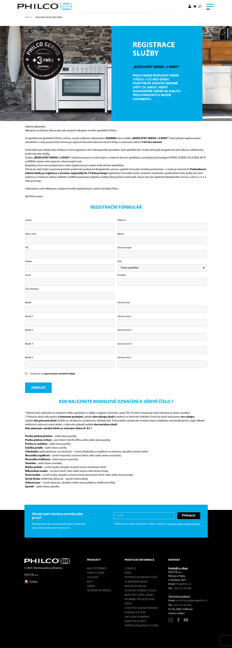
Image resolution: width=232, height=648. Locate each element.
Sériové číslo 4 (124, 344)
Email (27, 275)
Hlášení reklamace (136, 582)
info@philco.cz (183, 584)
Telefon (28, 261)
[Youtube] (186, 621)
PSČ (27, 247)
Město (121, 234)
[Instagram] (170, 621)
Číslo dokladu (32, 289)
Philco (28, 18)
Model (28, 302)
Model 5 (29, 357)
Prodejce (122, 275)
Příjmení (122, 220)
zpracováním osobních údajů (59, 374)
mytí (89, 582)
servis (128, 573)
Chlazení (92, 577)
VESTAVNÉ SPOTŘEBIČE (99, 591)
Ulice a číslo (30, 234)
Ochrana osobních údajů (140, 591)
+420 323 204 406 (182, 605)
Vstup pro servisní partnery (141, 608)
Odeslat (38, 388)
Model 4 (29, 344)
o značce (130, 568)
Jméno (28, 220)
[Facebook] (178, 621)
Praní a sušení (95, 573)
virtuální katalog (135, 586)
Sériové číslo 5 (124, 357)
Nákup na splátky (135, 621)
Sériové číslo (124, 302)
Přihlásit (188, 515)
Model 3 (29, 330)
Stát (120, 261)
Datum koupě (124, 247)
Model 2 (29, 316)
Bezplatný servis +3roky (139, 595)
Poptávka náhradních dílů (141, 577)
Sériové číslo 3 (124, 330)
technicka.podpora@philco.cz (192, 600)
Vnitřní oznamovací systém (141, 626)
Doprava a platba (135, 612)
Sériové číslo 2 (124, 316)
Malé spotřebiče (97, 568)
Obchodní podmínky (137, 617)
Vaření (91, 586)
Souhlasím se (52, 374)
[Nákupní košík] (194, 6)
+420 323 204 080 (182, 588)
